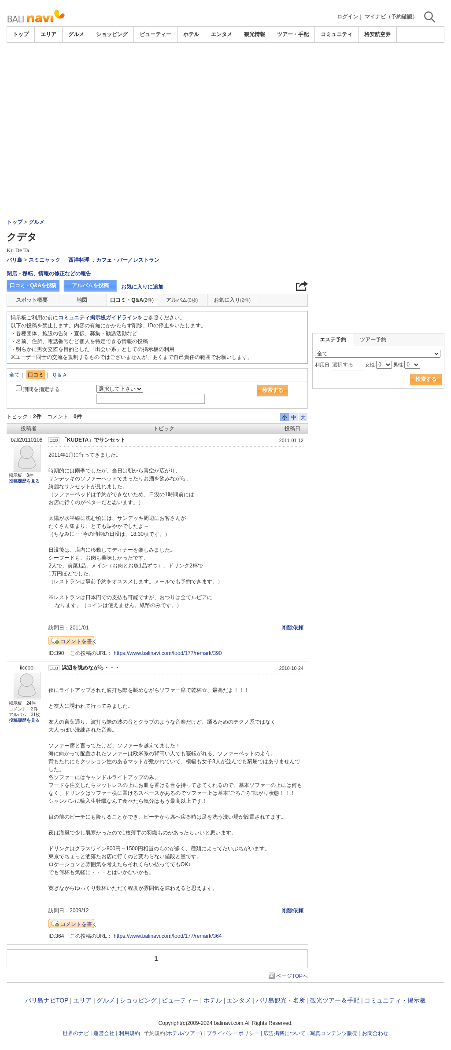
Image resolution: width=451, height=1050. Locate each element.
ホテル (191, 34)
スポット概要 (32, 300)
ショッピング (112, 34)
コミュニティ (336, 34)
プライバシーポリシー (233, 1033)
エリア (48, 34)
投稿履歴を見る (24, 481)
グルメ (76, 34)
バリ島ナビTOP (46, 1000)
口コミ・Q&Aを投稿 (33, 285)
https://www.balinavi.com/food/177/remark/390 (168, 653)
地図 (82, 300)
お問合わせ (375, 1033)
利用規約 (129, 1033)
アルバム (182, 300)
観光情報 (254, 34)
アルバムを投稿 (90, 285)
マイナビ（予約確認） (391, 17)
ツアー (192, 1033)
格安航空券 (377, 34)
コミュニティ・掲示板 (395, 1000)
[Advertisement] (225, 67)
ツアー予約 (373, 340)
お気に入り (232, 300)
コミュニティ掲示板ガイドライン (97, 318)
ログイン (347, 17)
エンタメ (221, 34)
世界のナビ (76, 1033)
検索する (272, 390)
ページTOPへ (292, 976)
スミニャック (44, 260)
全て (14, 375)
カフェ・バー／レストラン (127, 260)
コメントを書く (78, 641)
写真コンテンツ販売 (334, 1033)
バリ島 (14, 260)
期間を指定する (41, 389)
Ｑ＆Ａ (59, 375)
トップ (21, 34)
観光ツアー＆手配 (334, 1000)
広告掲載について (284, 1033)
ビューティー (155, 34)
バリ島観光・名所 (280, 1000)
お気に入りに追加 (142, 287)
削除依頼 (292, 628)
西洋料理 (78, 260)
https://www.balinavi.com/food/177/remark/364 (168, 936)
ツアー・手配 (293, 34)
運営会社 (104, 1033)
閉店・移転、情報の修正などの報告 (49, 274)
